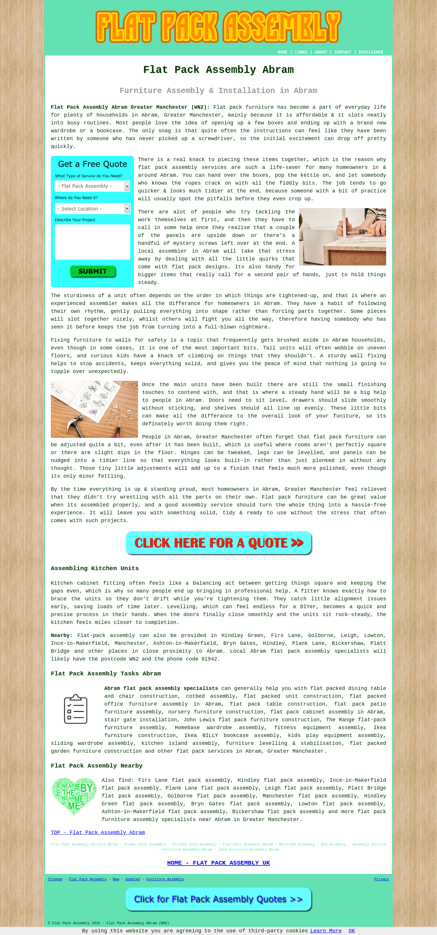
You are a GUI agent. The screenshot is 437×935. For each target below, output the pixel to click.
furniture (88, 340)
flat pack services (204, 751)
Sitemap (55, 879)
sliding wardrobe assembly (92, 743)
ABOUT (321, 52)
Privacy (382, 879)
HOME (283, 52)
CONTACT (343, 52)
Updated (132, 879)
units (199, 385)
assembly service (207, 505)
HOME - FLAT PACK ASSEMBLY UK (218, 862)
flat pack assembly (296, 812)
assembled (94, 505)
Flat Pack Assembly (88, 879)
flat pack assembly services (182, 167)
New (116, 879)
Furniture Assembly (165, 879)
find (125, 780)
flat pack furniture (343, 437)
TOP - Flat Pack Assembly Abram (98, 833)
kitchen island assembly (180, 743)
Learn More (326, 931)
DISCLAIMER (371, 52)
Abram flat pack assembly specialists (161, 688)
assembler (173, 251)
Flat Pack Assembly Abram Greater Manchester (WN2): (130, 107)
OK (352, 931)
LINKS (301, 52)
